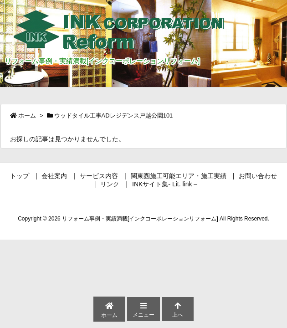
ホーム (27, 115)
